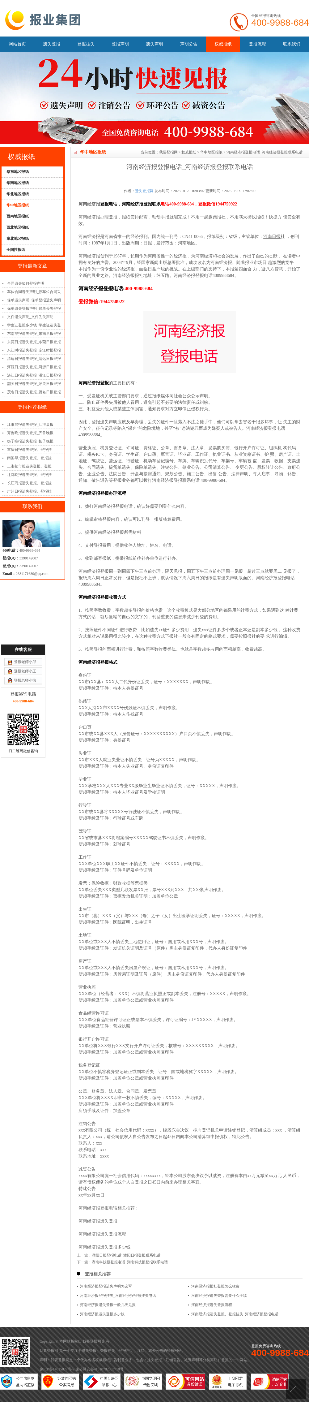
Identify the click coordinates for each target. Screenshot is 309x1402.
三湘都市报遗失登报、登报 (29, 466)
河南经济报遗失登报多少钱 (104, 1247)
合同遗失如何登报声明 (25, 283)
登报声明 (120, 44)
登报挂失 (86, 44)
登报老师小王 (25, 562)
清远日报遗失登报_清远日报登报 (34, 358)
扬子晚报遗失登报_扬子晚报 (30, 441)
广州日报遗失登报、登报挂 (29, 491)
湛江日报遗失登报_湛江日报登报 (34, 375)
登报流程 (257, 44)
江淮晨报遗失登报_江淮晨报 (30, 424)
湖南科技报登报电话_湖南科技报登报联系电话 (130, 1262)
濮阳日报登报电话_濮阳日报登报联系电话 (126, 1255)
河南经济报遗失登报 (97, 1221)
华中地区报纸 (211, 152)
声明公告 (188, 44)
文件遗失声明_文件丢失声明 (30, 317)
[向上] (296, 1389)
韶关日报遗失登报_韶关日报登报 (34, 384)
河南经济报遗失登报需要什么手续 (219, 1295)
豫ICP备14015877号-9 (57, 1369)
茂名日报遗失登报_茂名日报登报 (34, 392)
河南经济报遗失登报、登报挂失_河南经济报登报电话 (234, 1314)
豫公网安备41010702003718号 (99, 1369)
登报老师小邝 (25, 552)
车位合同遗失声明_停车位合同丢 (34, 292)
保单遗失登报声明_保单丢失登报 (34, 308)
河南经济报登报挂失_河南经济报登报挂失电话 (118, 1295)
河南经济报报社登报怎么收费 (215, 1286)
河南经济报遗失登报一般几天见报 (108, 1305)
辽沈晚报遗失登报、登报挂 (29, 474)
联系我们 (291, 44)
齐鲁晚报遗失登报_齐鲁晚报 (30, 433)
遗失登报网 (144, 191)
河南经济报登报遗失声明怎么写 (106, 1286)
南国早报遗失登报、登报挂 (29, 458)
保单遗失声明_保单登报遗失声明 (34, 300)
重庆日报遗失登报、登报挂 (29, 449)
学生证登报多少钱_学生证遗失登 (34, 325)
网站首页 (17, 44)
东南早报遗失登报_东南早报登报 (34, 333)
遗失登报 (51, 44)
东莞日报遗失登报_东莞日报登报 (34, 342)
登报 (170, 1350)
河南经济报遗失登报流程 (102, 1234)
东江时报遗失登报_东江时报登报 (34, 350)
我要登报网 (168, 152)
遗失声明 (154, 44)
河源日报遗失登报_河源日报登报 (34, 367)
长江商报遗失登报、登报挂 (29, 483)
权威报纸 (223, 44)
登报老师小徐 (25, 571)
